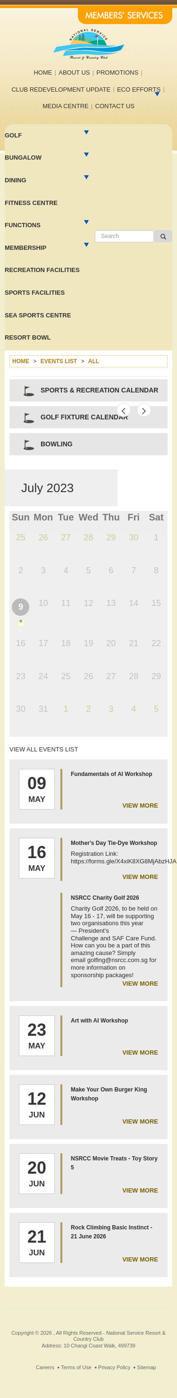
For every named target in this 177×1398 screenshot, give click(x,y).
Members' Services (125, 16)
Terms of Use (76, 1367)
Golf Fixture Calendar (84, 417)
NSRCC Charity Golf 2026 (105, 898)
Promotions (117, 72)
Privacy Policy (114, 1367)
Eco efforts (138, 89)
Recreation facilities (42, 269)
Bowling (57, 444)
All (93, 361)
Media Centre (65, 106)
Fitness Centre (31, 202)
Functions (23, 225)
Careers (45, 1367)
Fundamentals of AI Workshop (111, 774)
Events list (59, 361)
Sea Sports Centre (38, 315)
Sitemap (146, 1367)
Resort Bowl (28, 337)
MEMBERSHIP (25, 247)
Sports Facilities (35, 292)
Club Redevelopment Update (60, 89)
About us (74, 72)
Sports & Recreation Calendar (99, 390)
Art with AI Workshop (99, 1020)
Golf (13, 135)
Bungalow (23, 157)
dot (20, 623)
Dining (15, 180)
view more (140, 805)
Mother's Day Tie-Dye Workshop (114, 843)
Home (43, 72)
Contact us (115, 106)
